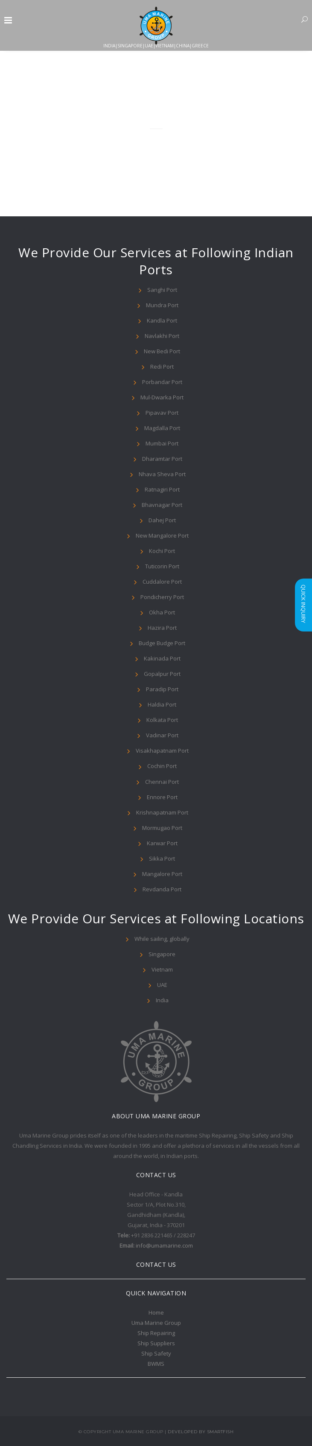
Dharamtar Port (162, 459)
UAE (162, 985)
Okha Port (162, 612)
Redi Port (162, 366)
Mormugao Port (162, 828)
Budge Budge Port (162, 643)
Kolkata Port (162, 720)
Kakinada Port (162, 658)
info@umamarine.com (164, 1245)
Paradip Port (162, 689)
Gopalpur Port (162, 674)
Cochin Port (162, 766)
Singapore (162, 954)
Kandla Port (162, 320)
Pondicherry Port (162, 597)
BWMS (156, 1363)
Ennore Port (162, 797)
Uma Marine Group (156, 1323)
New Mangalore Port (162, 535)
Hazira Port (162, 627)
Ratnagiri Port (162, 489)
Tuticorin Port (162, 566)
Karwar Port (162, 843)
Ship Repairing (156, 1333)
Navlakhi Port (162, 336)
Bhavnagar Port (162, 505)
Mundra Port (162, 305)
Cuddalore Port (162, 581)
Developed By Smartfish (200, 1431)
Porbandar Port (162, 382)
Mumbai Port (162, 443)
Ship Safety (156, 1353)
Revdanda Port (162, 889)
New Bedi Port (162, 351)
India (162, 1000)
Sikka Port (162, 858)
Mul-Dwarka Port (162, 397)
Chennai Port (162, 782)
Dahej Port (162, 520)
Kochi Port (162, 551)
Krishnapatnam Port (162, 812)
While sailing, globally (162, 939)
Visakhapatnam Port (162, 750)
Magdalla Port (162, 428)
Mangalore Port (162, 874)
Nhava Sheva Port (162, 474)
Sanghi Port (162, 290)
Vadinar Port (162, 735)
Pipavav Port (162, 412)
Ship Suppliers (156, 1343)
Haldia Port (162, 704)
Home (156, 1312)
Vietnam (162, 969)
